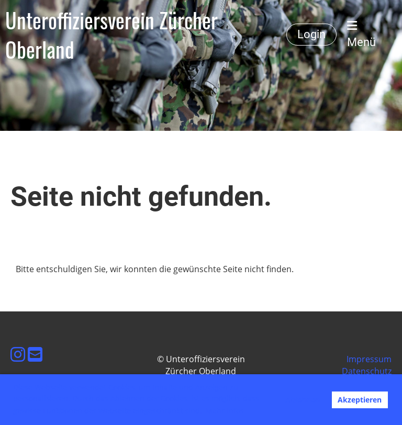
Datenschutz (367, 371)
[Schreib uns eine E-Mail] (35, 354)
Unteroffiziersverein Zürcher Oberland (111, 34)
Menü (361, 34)
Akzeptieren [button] (360, 400)
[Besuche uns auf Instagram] (17, 354)
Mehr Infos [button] (225, 411)
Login (311, 34)
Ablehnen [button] (302, 400)
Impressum (369, 359)
